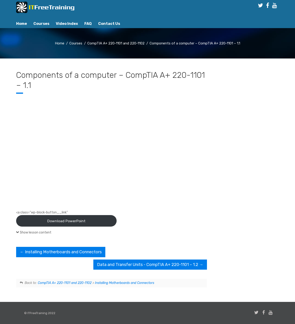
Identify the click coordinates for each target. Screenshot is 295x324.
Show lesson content (35, 232)
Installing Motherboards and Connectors (61, 251)
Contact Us (109, 23)
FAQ (88, 23)
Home (21, 23)
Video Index (67, 23)
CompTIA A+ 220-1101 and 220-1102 (64, 283)
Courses (41, 23)
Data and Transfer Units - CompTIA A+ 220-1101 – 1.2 (150, 264)
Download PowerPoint (66, 221)
